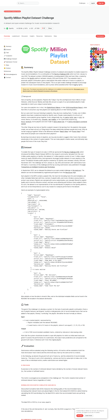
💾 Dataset (7, 49)
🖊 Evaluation (8, 56)
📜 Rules (6, 65)
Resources (39, 36)
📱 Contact (7, 77)
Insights (32, 36)
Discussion (24, 36)
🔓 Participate (100, 52)
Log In (93, 3)
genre (67, 117)
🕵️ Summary (7, 46)
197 (43, 28)
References (7, 71)
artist (71, 117)
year (75, 117)
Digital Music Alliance (53, 107)
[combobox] (28, 3)
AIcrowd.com (76, 170)
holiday (53, 119)
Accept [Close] (80, 415)
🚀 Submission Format (10, 62)
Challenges (82, 3)
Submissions (48, 36)
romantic (45, 119)
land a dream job (59, 122)
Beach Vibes (64, 131)
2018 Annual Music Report (74, 107)
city (80, 117)
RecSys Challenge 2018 (61, 74)
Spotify (32, 78)
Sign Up (101, 3)
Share (50, 28)
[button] (87, 3)
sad (49, 119)
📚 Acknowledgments (10, 74)
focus (23, 122)
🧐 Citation (7, 68)
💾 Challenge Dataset (10, 59)
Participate (100, 36)
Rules (55, 36)
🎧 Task (6, 52)
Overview (7, 36)
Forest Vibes (76, 131)
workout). (29, 122)
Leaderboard (16, 36)
